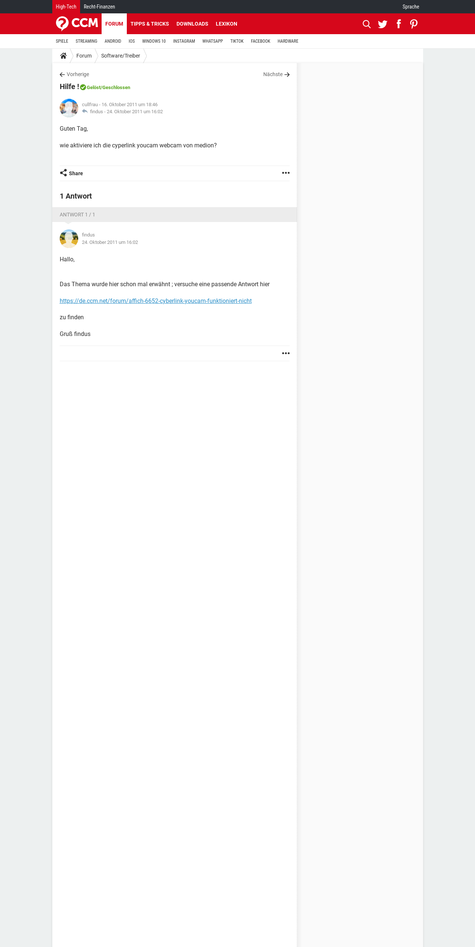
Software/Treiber (120, 56)
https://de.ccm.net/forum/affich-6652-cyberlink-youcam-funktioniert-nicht (156, 300)
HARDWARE (288, 41)
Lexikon (226, 24)
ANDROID (113, 41)
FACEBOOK (260, 41)
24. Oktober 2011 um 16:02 (135, 111)
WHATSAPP (212, 41)
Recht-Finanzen (99, 7)
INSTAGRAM (184, 41)
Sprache (411, 7)
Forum (114, 24)
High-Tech (66, 7)
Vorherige (78, 74)
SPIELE (62, 41)
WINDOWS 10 (154, 41)
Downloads (192, 24)
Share (76, 173)
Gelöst (93, 87)
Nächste (273, 74)
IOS (132, 41)
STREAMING (86, 41)
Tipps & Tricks (150, 24)
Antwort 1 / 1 (77, 215)
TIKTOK (237, 41)
